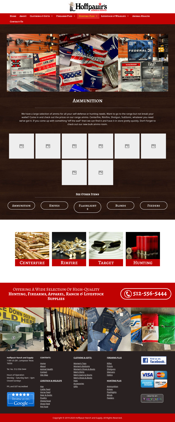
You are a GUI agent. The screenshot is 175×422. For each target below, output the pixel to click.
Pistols (110, 366)
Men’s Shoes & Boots (83, 377)
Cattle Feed (45, 389)
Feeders (110, 398)
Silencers (111, 372)
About (23, 16)
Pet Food (44, 406)
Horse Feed (45, 392)
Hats (76, 380)
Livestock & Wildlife (115, 16)
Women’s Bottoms (82, 366)
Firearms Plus (65, 16)
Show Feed (45, 403)
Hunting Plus (88, 16)
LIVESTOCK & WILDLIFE (51, 380)
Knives (110, 389)
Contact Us (16, 21)
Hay (42, 386)
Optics (110, 375)
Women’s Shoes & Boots (84, 369)
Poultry (43, 398)
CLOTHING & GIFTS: (83, 357)
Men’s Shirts (79, 372)
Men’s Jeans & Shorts (83, 375)
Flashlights (111, 392)
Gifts (76, 386)
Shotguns (111, 369)
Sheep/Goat (45, 401)
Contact (43, 372)
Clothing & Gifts (41, 16)
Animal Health (141, 16)
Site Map (44, 375)
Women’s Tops (80, 363)
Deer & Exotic (46, 395)
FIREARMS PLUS (114, 357)
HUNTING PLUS (114, 380)
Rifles (109, 363)
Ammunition (112, 386)
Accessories (79, 383)
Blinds (109, 395)
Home (13, 16)
